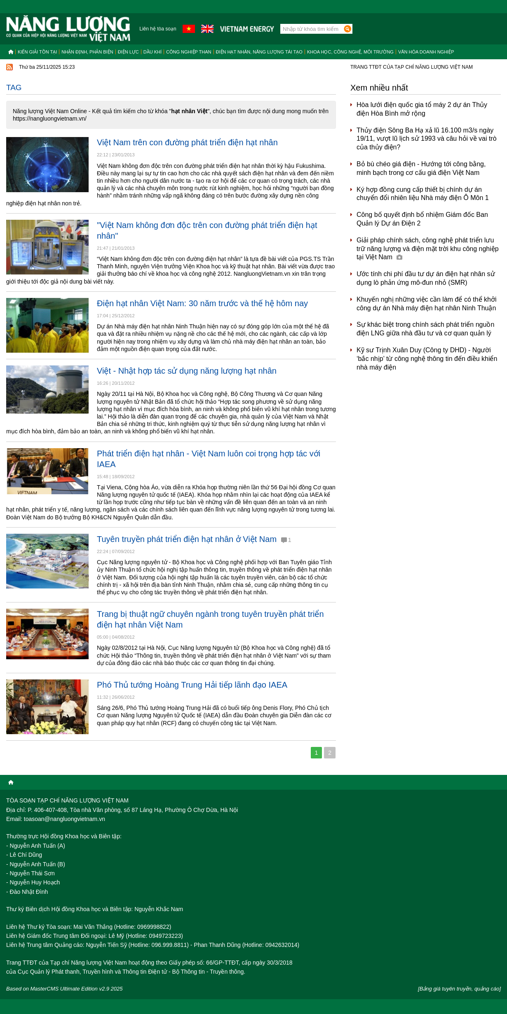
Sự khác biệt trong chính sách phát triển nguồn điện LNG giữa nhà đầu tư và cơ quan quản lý (425, 329)
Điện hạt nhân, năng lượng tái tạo (259, 51)
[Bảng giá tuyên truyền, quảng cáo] (459, 989)
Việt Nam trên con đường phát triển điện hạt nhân (187, 142)
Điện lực (128, 51)
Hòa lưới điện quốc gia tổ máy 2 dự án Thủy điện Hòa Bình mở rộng (422, 109)
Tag (14, 87)
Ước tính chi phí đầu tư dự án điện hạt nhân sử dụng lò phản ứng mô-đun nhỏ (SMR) (426, 278)
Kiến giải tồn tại (37, 51)
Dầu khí (152, 51)
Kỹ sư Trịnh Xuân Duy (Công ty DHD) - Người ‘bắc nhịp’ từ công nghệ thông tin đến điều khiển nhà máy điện (427, 359)
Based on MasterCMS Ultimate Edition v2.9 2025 (64, 989)
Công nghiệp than (188, 51)
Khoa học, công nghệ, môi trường (350, 51)
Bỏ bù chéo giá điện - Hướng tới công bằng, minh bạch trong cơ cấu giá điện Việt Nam (421, 168)
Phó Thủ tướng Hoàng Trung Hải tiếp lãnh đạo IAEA (192, 684)
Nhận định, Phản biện (87, 51)
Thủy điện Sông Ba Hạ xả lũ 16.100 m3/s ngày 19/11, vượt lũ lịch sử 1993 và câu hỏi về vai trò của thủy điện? (427, 139)
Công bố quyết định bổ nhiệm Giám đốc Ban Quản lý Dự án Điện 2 (422, 219)
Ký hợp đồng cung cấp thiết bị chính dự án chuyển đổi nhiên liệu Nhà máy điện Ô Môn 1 (423, 194)
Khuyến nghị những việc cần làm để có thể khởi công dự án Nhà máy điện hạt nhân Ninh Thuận (427, 304)
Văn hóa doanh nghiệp (426, 51)
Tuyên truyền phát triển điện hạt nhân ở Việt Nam (194, 539)
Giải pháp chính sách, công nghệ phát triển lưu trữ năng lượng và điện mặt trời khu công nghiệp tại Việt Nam (428, 249)
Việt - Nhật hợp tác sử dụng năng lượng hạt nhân (187, 370)
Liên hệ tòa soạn (157, 29)
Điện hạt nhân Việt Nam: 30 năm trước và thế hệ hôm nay (202, 303)
